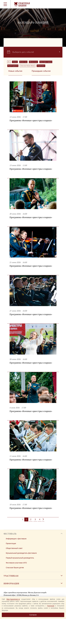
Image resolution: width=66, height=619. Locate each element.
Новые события (15, 71)
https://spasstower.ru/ (13, 599)
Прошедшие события (41, 71)
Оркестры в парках (46, 62)
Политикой (50, 606)
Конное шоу (23, 62)
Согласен (33, 615)
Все (9, 62)
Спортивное (41, 66)
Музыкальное (33, 62)
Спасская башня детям (27, 66)
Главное (15, 62)
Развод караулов (13, 66)
